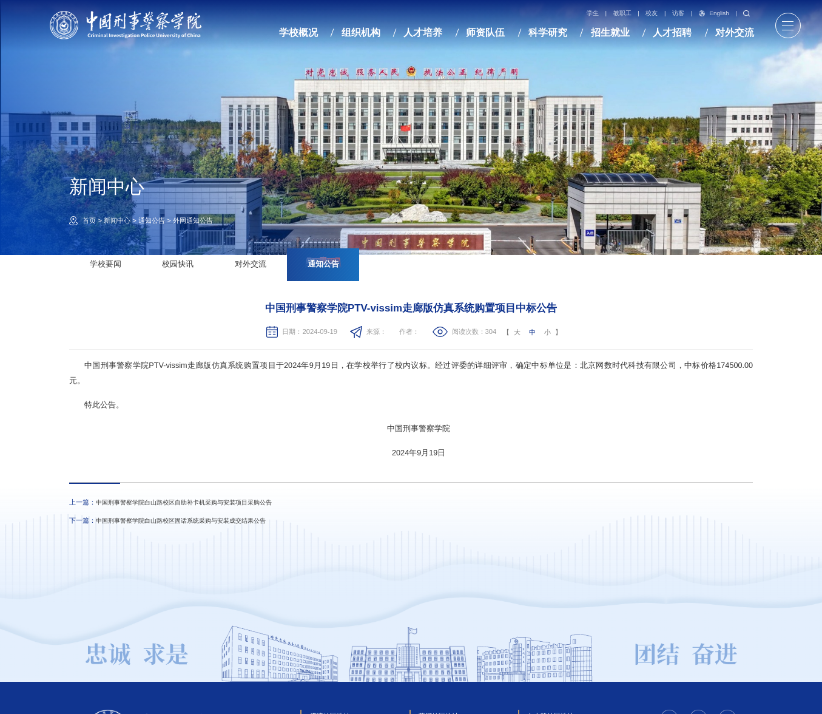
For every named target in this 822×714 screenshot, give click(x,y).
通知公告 (151, 220)
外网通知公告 (193, 220)
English (714, 13)
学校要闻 (105, 264)
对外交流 (250, 264)
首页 (89, 220)
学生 (593, 13)
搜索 (746, 13)
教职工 (622, 13)
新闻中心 (117, 220)
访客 (678, 13)
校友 (651, 13)
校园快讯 (178, 264)
